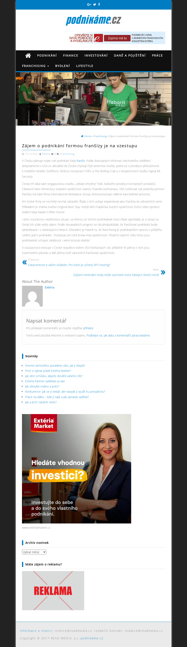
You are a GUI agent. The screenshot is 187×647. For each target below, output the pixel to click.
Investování (96, 55)
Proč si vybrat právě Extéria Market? (48, 371)
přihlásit (88, 328)
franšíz (81, 161)
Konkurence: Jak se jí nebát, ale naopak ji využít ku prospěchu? (65, 391)
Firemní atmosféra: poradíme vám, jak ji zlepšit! (55, 365)
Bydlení (62, 66)
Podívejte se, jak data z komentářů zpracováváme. (118, 335)
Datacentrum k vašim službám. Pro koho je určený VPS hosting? (69, 262)
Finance (70, 55)
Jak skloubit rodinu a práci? (42, 386)
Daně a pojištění (130, 55)
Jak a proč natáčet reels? (41, 402)
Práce (157, 55)
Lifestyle (84, 66)
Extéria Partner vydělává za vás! (45, 381)
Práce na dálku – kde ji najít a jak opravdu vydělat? (57, 397)
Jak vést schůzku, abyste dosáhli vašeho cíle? (54, 376)
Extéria (46, 153)
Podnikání (47, 55)
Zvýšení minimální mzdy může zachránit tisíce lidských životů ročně (116, 272)
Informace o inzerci (36, 631)
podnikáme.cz (92, 638)
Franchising (35, 66)
